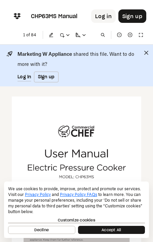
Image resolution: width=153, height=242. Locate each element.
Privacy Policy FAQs (78, 194)
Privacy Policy (38, 194)
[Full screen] (141, 35)
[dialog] (76, 210)
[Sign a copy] (81, 35)
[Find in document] (103, 35)
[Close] (146, 52)
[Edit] (51, 35)
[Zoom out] (119, 35)
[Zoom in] (130, 35)
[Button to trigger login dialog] (103, 16)
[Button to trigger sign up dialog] (132, 16)
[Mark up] (64, 35)
